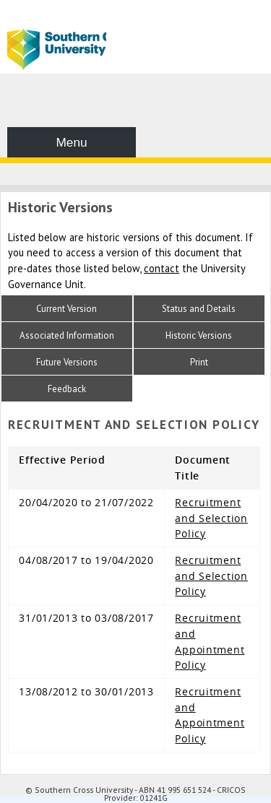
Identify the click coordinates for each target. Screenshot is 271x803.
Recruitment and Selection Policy (211, 517)
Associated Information (67, 335)
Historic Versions (198, 335)
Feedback (67, 389)
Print (199, 362)
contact (161, 268)
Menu (71, 142)
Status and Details (199, 309)
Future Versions (67, 362)
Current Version (66, 309)
